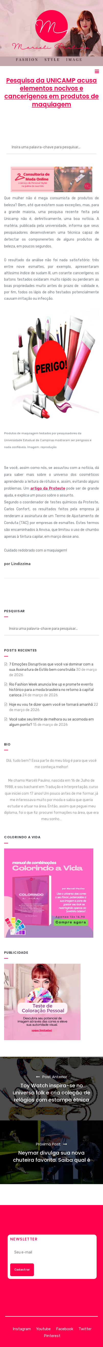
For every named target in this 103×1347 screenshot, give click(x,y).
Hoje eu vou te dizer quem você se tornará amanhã (51, 704)
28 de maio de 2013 (52, 123)
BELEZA (87, 123)
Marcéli (18, 123)
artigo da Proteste (47, 488)
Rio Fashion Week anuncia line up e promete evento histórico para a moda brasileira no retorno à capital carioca (51, 689)
